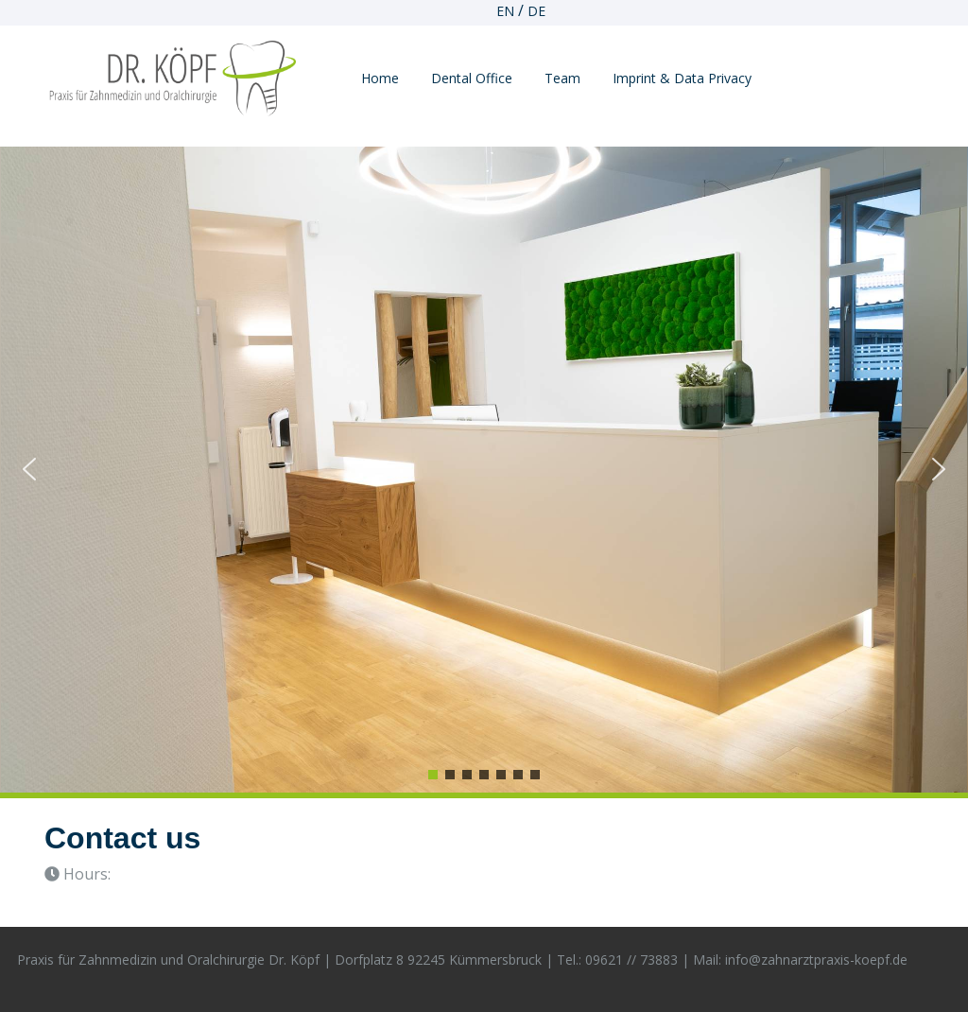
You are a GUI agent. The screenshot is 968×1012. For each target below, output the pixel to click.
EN (505, 11)
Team (562, 78)
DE (536, 11)
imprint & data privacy (682, 78)
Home (380, 78)
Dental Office (471, 78)
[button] (29, 469)
